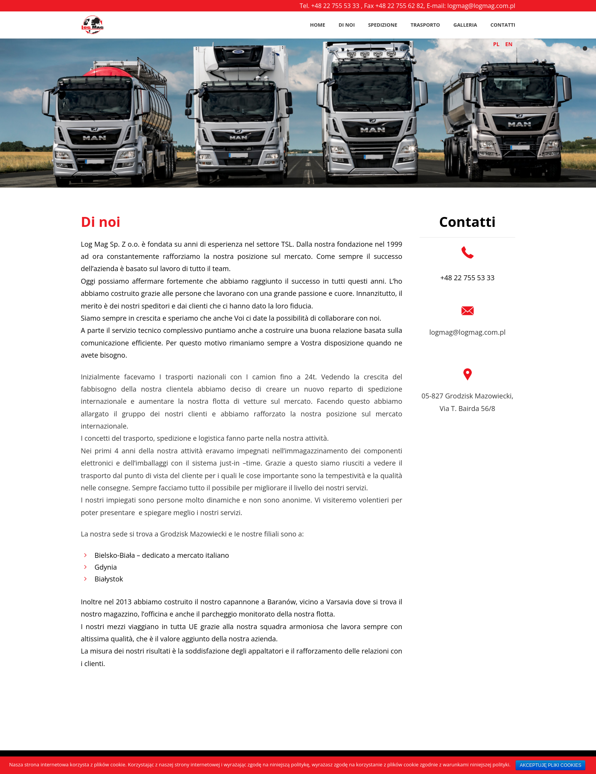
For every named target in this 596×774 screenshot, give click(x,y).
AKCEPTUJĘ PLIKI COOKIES (550, 765)
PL (496, 44)
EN (509, 44)
